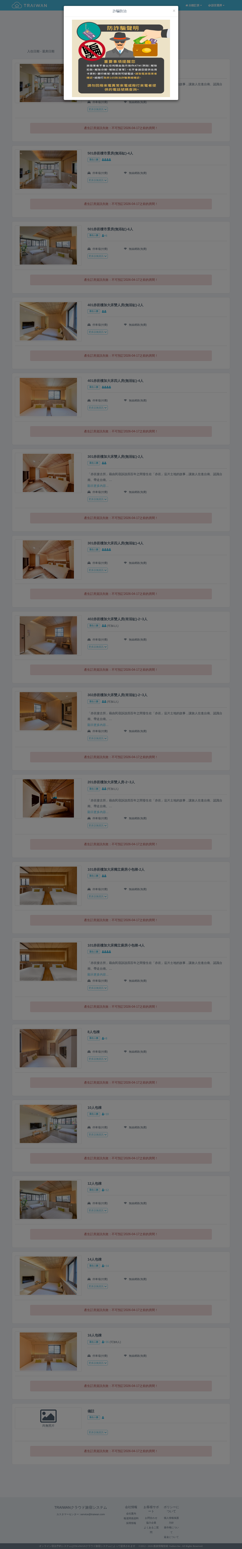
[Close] (174, 10)
